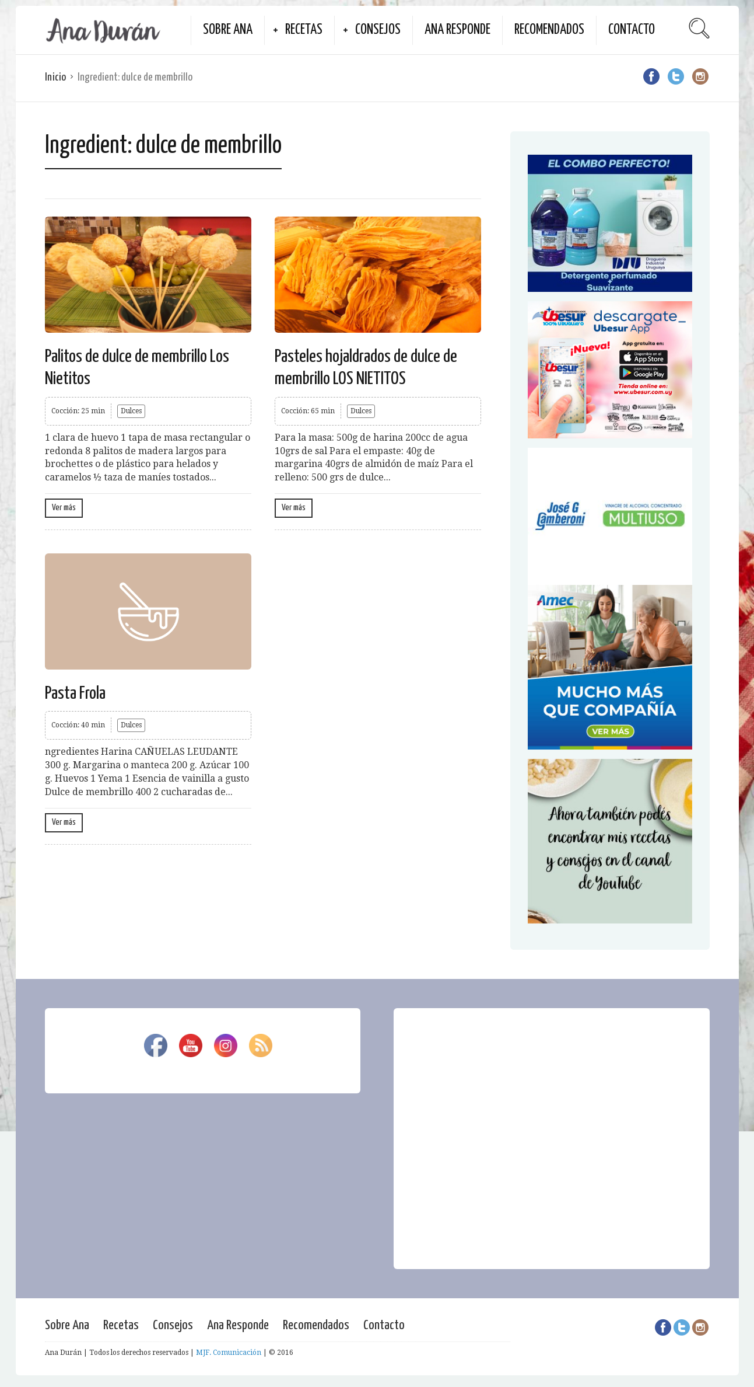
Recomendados (549, 30)
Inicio (55, 77)
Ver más (64, 507)
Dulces (131, 411)
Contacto (631, 30)
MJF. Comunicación (228, 1352)
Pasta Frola (75, 693)
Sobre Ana (227, 30)
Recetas (303, 30)
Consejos (378, 30)
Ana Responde (457, 30)
